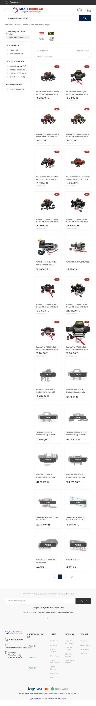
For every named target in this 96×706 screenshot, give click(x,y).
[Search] (48, 18)
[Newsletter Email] (48, 606)
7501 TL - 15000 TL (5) (18, 73)
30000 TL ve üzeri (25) (18, 66)
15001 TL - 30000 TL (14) (18, 70)
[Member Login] (79, 10)
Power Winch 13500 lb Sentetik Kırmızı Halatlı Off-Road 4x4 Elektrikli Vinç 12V (47, 136)
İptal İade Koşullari (68, 660)
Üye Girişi (53, 651)
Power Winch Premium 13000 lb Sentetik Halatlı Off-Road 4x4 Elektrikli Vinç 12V (78, 179)
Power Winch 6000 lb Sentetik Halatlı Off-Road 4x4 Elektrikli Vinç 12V (47, 222)
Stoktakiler (44, 51)
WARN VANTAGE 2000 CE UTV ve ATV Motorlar (47, 523)
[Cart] (88, 10)
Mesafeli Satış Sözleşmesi (70, 647)
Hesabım (83, 646)
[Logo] (28, 10)
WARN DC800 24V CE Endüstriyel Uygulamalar (45, 480)
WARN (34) (14, 50)
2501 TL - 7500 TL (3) (17, 77)
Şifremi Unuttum (53, 656)
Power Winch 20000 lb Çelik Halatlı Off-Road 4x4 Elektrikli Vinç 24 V (77, 308)
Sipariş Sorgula (53, 673)
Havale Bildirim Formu (55, 667)
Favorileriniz (84, 655)
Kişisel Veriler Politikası (69, 667)
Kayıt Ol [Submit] (82, 606)
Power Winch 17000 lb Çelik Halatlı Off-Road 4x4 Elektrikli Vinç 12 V (77, 93)
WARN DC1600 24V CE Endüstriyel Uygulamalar (45, 437)
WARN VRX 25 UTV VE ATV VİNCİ (77, 264)
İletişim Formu (55, 661)
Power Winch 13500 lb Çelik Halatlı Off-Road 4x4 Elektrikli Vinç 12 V (47, 308)
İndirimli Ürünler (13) (17, 89)
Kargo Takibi (54, 679)
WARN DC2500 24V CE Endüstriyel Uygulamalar (75, 480)
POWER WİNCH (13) (16, 54)
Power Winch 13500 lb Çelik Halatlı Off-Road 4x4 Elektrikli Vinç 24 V (47, 351)
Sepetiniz (83, 659)
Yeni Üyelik (54, 646)
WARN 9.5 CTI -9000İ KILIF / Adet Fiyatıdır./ (46, 566)
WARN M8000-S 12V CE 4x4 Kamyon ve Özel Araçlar (46, 265)
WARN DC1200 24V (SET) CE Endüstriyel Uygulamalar (76, 437)
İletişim (52, 683)
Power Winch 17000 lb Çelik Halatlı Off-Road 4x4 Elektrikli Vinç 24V (77, 351)
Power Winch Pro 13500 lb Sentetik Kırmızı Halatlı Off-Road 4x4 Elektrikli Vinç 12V (46, 394)
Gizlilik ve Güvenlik (68, 654)
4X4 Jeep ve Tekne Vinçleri (40, 25)
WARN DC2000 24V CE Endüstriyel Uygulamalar (75, 394)
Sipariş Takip (85, 651)
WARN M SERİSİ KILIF (73, 565)
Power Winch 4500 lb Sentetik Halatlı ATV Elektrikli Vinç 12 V (47, 179)
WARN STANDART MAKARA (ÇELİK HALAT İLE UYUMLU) (76, 523)
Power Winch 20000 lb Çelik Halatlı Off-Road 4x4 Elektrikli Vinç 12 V (77, 222)
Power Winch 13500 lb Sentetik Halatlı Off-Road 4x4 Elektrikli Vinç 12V (47, 93)
